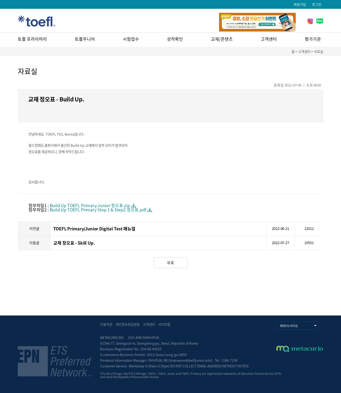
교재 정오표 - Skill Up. (74, 243)
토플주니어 (85, 39)
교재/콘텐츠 (222, 39)
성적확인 (175, 39)
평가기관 (313, 39)
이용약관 (106, 324)
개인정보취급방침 (127, 324)
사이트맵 (164, 324)
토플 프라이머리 (32, 39)
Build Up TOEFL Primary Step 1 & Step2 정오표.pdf (98, 209)
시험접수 (131, 39)
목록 (170, 262)
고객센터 (269, 39)
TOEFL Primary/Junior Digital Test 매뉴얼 (94, 228)
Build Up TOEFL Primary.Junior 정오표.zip (90, 205)
